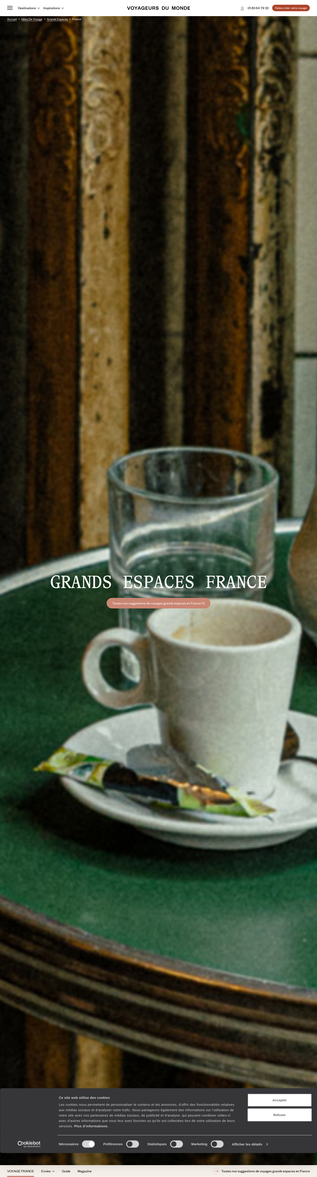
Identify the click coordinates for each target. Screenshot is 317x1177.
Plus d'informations (90, 1150)
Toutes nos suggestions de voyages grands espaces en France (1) (158, 603)
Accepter (279, 1124)
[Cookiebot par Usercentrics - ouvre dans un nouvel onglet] (29, 1168)
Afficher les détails (247, 1168)
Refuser (279, 1139)
